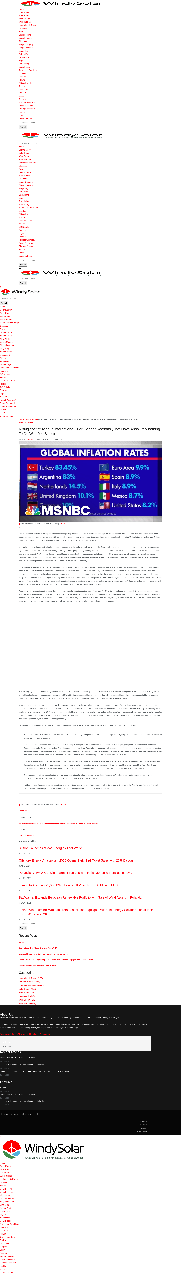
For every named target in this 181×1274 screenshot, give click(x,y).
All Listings (23, 41)
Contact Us (143, 1125)
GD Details (24, 89)
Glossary (23, 28)
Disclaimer (143, 1128)
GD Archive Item (26, 83)
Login (21, 96)
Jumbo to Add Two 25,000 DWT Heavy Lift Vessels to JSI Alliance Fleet (68, 885)
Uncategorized (27, 996)
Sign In (22, 61)
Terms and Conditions (28, 70)
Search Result (25, 38)
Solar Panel (24, 15)
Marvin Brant (30, 440)
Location (23, 73)
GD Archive (24, 77)
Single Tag (23, 51)
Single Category (26, 44)
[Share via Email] (63, 524)
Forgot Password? (27, 102)
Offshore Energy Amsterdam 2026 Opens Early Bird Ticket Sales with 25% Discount (77, 860)
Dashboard (24, 57)
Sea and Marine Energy (32, 982)
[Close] (1, 287)
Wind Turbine (25, 22)
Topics (22, 86)
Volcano (22, 942)
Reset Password (26, 106)
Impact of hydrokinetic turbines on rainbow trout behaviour (43, 954)
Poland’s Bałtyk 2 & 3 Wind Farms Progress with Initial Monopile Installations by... (75, 872)
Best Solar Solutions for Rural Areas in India (37, 966)
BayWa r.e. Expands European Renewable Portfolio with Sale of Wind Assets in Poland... (81, 897)
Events (22, 32)
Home (21, 9)
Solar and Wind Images (32, 985)
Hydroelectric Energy (28, 25)
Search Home (25, 35)
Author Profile (25, 54)
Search (23, 127)
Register (22, 93)
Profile (22, 112)
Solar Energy (25, 12)
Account (22, 99)
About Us (143, 1121)
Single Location (26, 48)
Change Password (27, 109)
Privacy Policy (142, 1131)
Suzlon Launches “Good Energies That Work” (50, 848)
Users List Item (25, 118)
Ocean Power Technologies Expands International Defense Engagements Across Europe (56, 960)
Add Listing (24, 64)
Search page (24, 67)
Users (21, 115)
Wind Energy (24, 19)
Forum (22, 80)
